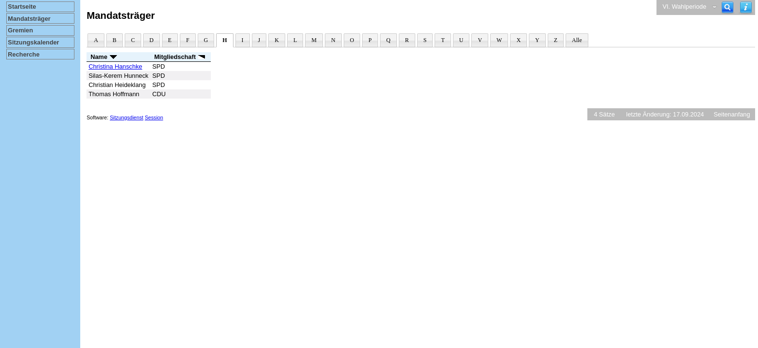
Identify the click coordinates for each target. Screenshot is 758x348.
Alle (577, 40)
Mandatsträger (29, 18)
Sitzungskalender (33, 42)
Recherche (23, 54)
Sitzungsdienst (126, 117)
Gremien (20, 30)
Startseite (22, 6)
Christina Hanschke (115, 66)
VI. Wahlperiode (684, 6)
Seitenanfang (732, 114)
